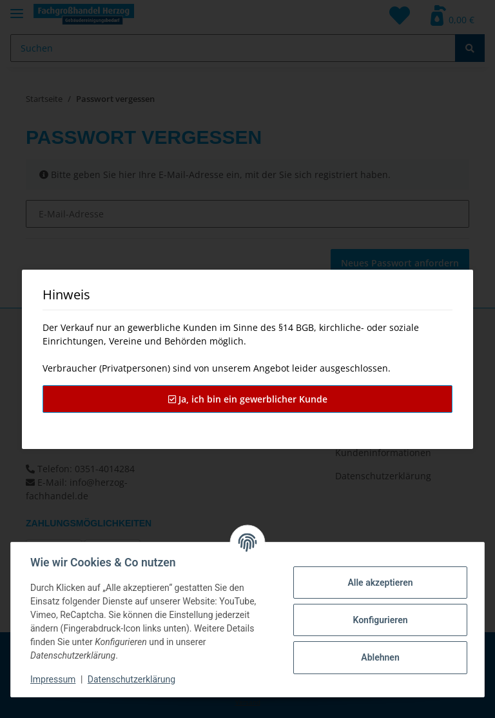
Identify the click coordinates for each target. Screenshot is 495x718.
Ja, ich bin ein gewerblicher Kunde (247, 399)
